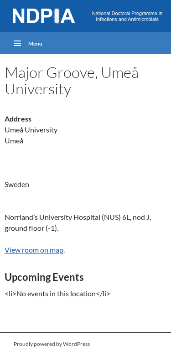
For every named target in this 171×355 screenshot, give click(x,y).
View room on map (34, 249)
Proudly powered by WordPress (52, 343)
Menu (35, 43)
